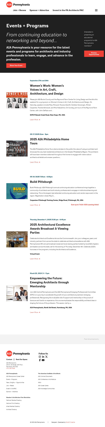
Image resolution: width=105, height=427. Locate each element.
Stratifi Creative (70, 422)
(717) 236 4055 (10, 368)
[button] (96, 10)
